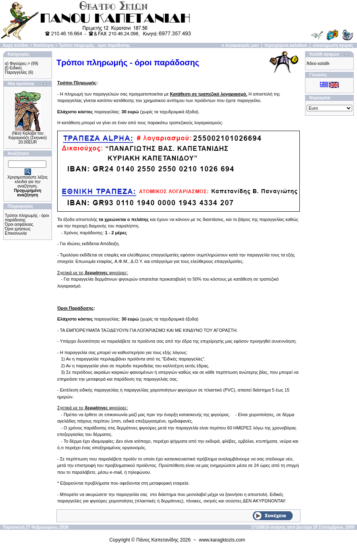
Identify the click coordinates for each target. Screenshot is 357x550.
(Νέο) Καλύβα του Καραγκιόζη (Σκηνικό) (27, 135)
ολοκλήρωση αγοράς (333, 45)
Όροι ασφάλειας (19, 224)
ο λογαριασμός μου (240, 45)
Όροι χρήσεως (18, 229)
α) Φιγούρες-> (17, 63)
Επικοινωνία (16, 233)
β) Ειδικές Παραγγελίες (16, 70)
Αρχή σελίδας (15, 45)
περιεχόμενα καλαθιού (285, 45)
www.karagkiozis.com (222, 540)
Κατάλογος (43, 45)
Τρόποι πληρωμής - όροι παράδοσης (94, 45)
